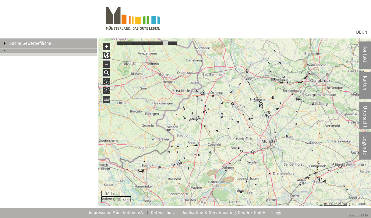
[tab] (48, 43)
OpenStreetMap (335, 203)
